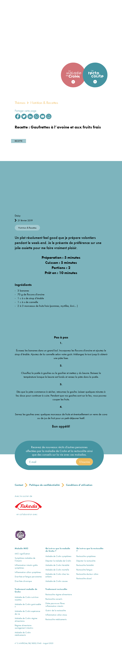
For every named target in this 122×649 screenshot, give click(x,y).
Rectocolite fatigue (84, 569)
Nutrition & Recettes (44, 102)
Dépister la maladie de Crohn (58, 560)
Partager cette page (25, 111)
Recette (18, 141)
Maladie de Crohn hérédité (57, 565)
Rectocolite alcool (84, 578)
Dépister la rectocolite (85, 560)
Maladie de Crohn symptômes (58, 556)
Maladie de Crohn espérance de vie (27, 612)
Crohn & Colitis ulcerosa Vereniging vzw (26, 523)
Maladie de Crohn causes (56, 581)
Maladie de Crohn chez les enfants (57, 575)
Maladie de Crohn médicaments (23, 633)
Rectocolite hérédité (85, 565)
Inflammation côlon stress (56, 615)
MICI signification (22, 553)
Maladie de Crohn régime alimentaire (26, 619)
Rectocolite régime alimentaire (58, 594)
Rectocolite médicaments (56, 619)
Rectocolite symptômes (86, 556)
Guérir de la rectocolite (55, 610)
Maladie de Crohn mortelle (57, 569)
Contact (19, 485)
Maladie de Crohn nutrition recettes (27, 598)
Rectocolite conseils (53, 599)
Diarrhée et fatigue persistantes (28, 576)
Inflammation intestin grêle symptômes (26, 566)
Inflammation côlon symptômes (28, 572)
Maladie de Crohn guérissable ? (28, 605)
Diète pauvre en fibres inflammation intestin (55, 604)
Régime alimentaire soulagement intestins (24, 626)
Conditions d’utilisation (79, 485)
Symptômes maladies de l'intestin (25, 559)
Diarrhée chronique (23, 581)
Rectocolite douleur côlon (87, 574)
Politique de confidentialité (44, 485)
